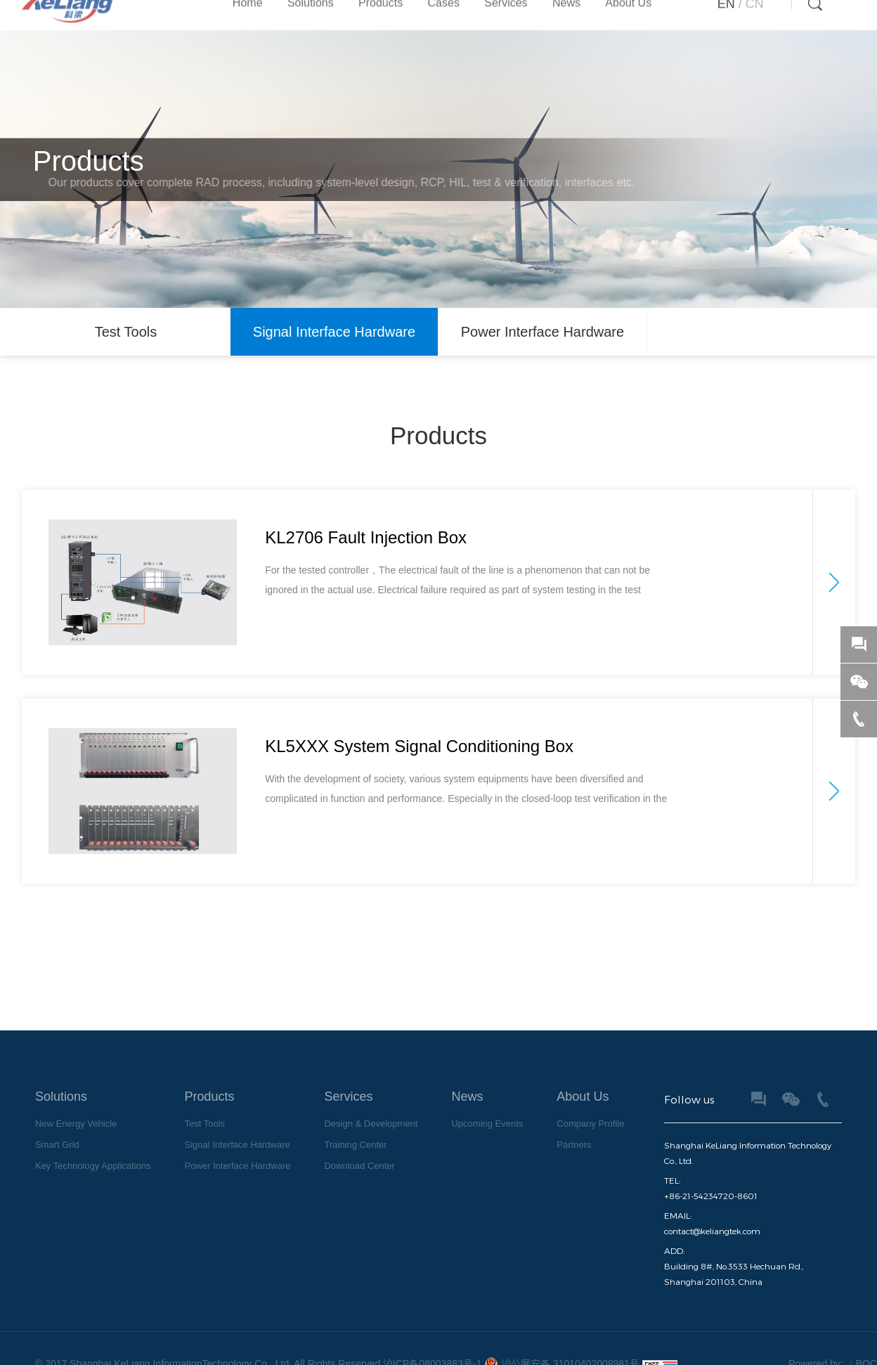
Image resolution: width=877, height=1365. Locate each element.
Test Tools (126, 328)
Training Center (355, 1140)
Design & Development (370, 1119)
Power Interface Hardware (542, 328)
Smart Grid (57, 1140)
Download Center (359, 1161)
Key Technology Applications (93, 1161)
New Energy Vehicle (76, 1119)
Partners (574, 1140)
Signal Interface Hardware (334, 328)
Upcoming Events (487, 1119)
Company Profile (590, 1119)
